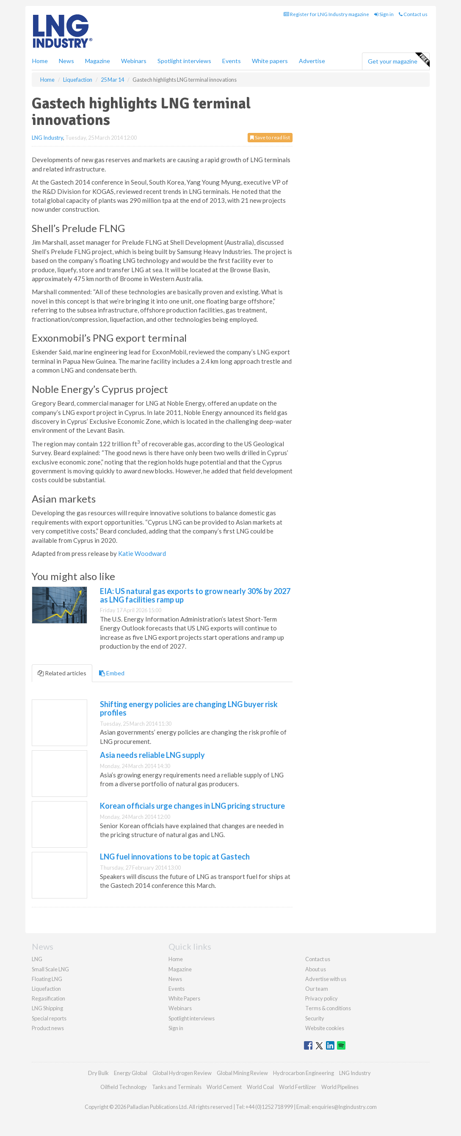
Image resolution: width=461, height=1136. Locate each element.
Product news (48, 1028)
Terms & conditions (328, 1008)
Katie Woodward (142, 553)
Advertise (312, 60)
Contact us (413, 14)
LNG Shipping (47, 1008)
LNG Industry (47, 137)
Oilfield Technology (123, 1086)
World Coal (260, 1086)
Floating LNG (47, 979)
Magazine (97, 60)
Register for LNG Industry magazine (326, 14)
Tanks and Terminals (177, 1086)
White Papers (184, 998)
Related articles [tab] (62, 673)
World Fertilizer (297, 1086)
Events (231, 60)
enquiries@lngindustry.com (344, 1106)
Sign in (384, 14)
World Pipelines (340, 1086)
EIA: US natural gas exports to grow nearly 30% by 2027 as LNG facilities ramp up (195, 595)
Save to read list (270, 137)
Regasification (48, 998)
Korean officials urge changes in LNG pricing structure (192, 805)
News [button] (66, 60)
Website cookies (324, 1028)
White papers (270, 60)
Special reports (49, 1018)
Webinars (133, 60)
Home (40, 60)
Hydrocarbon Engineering (303, 1073)
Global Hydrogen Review (182, 1073)
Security (314, 1018)
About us (315, 969)
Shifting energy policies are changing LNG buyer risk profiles (189, 708)
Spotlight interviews (184, 60)
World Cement (224, 1086)
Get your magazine (398, 60)
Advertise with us (325, 979)
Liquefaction (46, 988)
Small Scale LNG (50, 969)
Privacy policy (321, 998)
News (175, 979)
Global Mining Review (242, 1073)
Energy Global (130, 1073)
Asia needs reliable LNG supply (152, 755)
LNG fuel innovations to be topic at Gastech (175, 856)
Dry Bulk (98, 1073)
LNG (37, 959)
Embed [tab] (111, 673)
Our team (316, 988)
